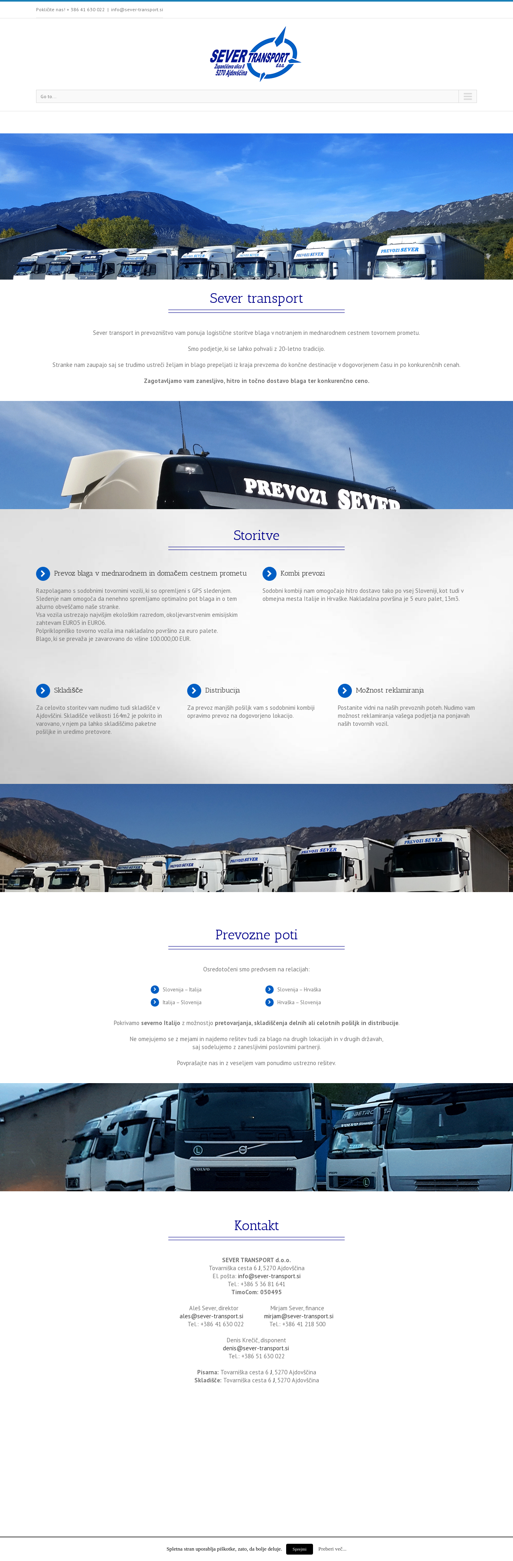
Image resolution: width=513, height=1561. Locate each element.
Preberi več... (332, 1549)
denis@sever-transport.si (257, 1348)
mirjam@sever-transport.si (298, 1316)
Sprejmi (300, 1549)
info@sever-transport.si (137, 9)
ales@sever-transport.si (211, 1316)
